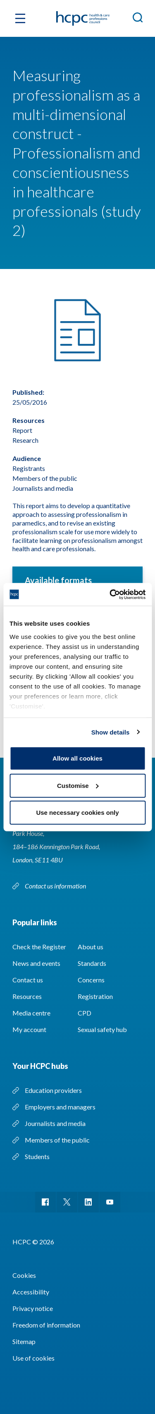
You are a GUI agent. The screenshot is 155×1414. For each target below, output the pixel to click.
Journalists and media (55, 1123)
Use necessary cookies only (77, 812)
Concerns (91, 980)
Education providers (53, 1090)
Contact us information (56, 886)
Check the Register (39, 947)
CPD (84, 1013)
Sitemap (24, 1341)
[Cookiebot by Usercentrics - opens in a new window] (110, 594)
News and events (36, 963)
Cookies (24, 1275)
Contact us (27, 980)
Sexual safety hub (102, 1029)
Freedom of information (46, 1325)
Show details (110, 731)
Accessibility (30, 1292)
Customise (78, 785)
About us (90, 947)
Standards (92, 963)
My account (29, 1029)
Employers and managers (60, 1107)
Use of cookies (33, 1358)
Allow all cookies (77, 758)
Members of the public (57, 1140)
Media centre (31, 1013)
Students (37, 1156)
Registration (95, 996)
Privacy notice (32, 1308)
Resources (27, 996)
